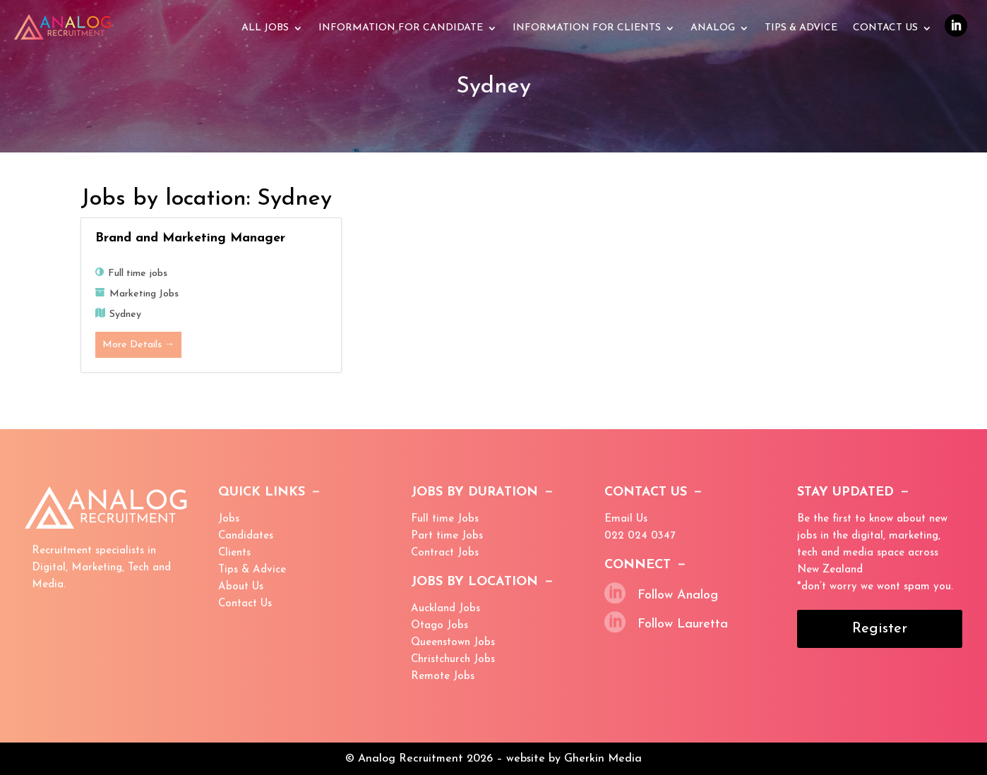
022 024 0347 (639, 536)
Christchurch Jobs (453, 659)
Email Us (625, 519)
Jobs (228, 519)
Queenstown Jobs (453, 642)
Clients (234, 553)
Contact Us (885, 28)
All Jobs (265, 28)
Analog (712, 28)
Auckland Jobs (445, 608)
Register (879, 629)
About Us (240, 587)
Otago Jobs (439, 625)
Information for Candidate (400, 28)
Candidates (245, 536)
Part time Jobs (447, 536)
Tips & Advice (252, 570)
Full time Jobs (445, 519)
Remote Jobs (442, 676)
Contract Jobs (445, 553)
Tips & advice (801, 28)
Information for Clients (587, 28)
